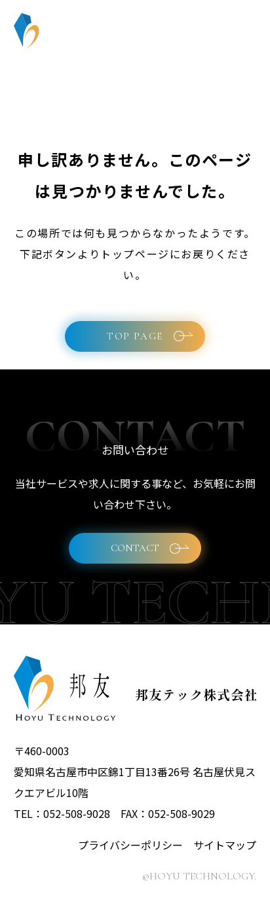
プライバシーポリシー (130, 845)
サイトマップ (224, 845)
